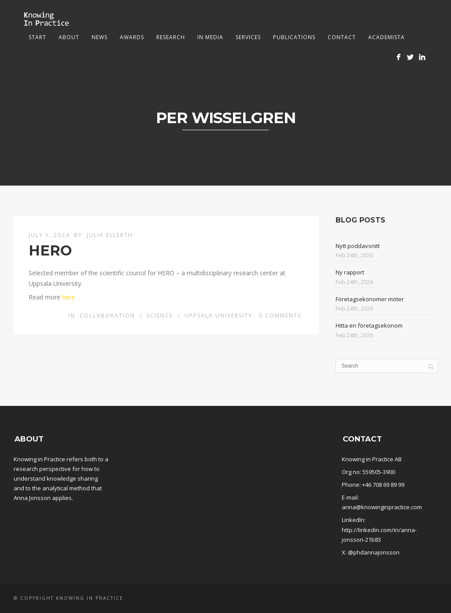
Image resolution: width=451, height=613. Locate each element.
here (68, 297)
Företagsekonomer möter (370, 299)
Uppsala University (218, 315)
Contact (342, 37)
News (99, 37)
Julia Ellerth (110, 235)
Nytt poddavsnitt (358, 246)
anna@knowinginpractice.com (382, 507)
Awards (132, 37)
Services (248, 37)
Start (37, 37)
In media (210, 37)
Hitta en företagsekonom (369, 325)
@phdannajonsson (373, 552)
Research (170, 37)
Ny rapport (350, 272)
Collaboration (107, 315)
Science (160, 315)
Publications (294, 37)
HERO (50, 250)
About (69, 37)
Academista (386, 37)
